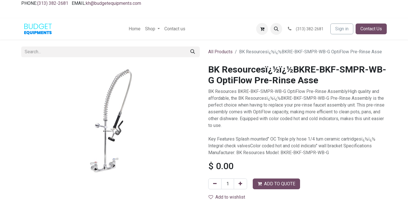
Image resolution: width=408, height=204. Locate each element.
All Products (220, 51)
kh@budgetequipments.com (113, 3)
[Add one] (240, 183)
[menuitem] (134, 29)
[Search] (193, 51)
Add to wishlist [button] (227, 197)
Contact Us (371, 28)
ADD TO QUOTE (276, 183)
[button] (276, 29)
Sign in (341, 28)
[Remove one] (215, 183)
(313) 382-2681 (52, 3)
